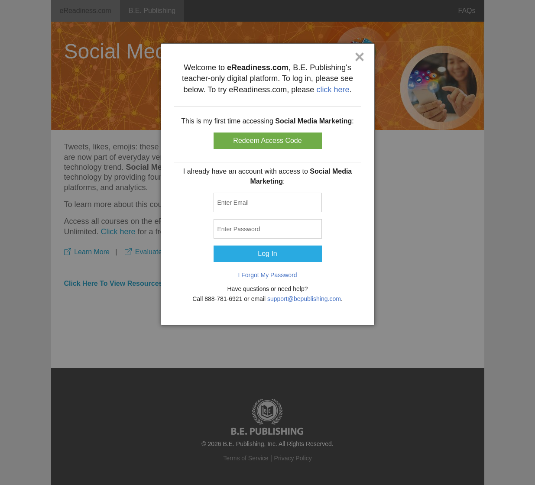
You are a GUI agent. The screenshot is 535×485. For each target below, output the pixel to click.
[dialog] (268, 184)
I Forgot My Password (267, 275)
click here (332, 89)
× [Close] (359, 56)
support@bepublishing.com (304, 298)
